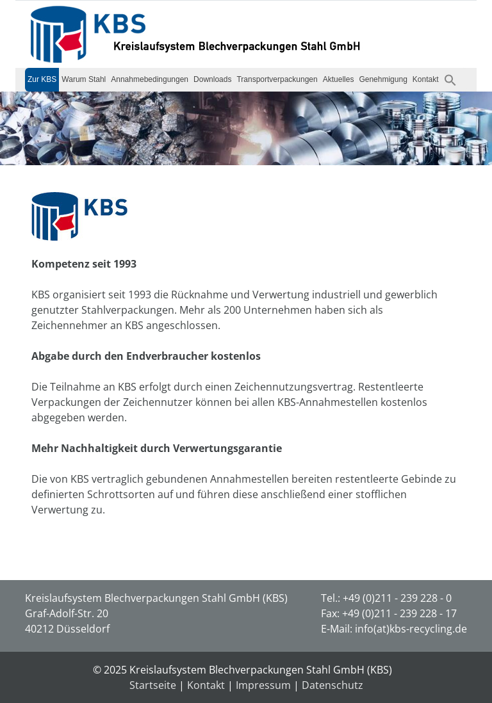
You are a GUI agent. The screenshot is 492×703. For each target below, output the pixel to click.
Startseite (152, 685)
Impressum (263, 685)
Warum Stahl (84, 79)
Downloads (212, 79)
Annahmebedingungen (149, 79)
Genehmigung (383, 79)
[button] (450, 80)
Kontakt (426, 79)
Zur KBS (42, 79)
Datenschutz (332, 685)
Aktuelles (338, 79)
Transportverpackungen (276, 79)
